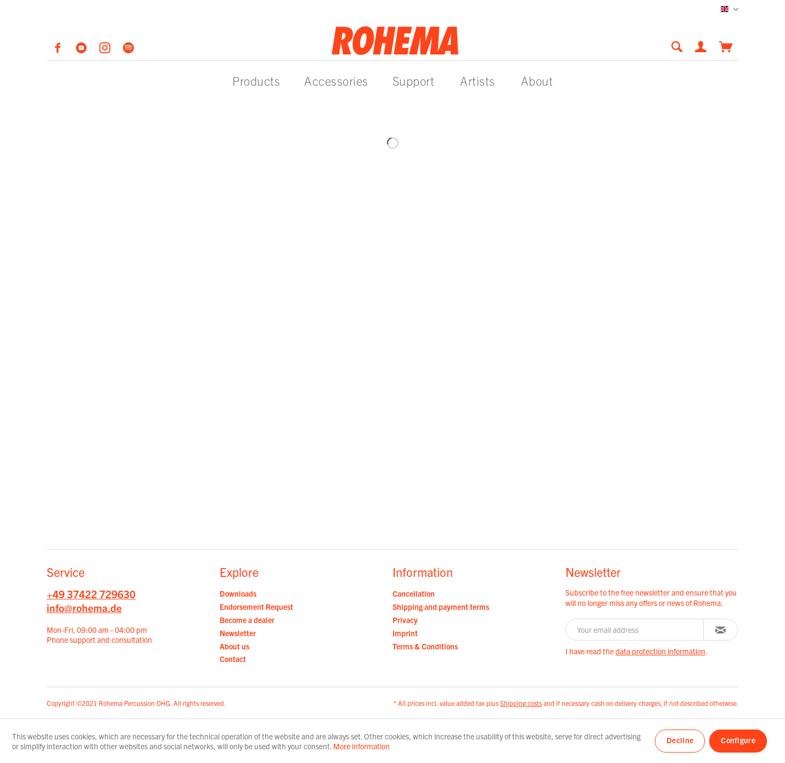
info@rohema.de (84, 607)
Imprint (405, 633)
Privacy (405, 620)
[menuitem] (680, 46)
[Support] (413, 80)
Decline (679, 740)
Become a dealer (247, 620)
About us (234, 646)
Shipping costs (521, 703)
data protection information (660, 651)
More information (361, 746)
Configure (738, 740)
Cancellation (413, 593)
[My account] (701, 45)
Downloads (238, 593)
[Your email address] (634, 630)
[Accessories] (336, 80)
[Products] (256, 80)
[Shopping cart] (726, 45)
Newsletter (238, 633)
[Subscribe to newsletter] (720, 630)
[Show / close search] (677, 46)
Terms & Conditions (425, 646)
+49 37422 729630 (91, 594)
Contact (233, 659)
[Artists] (477, 80)
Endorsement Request (256, 606)
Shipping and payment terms (440, 606)
